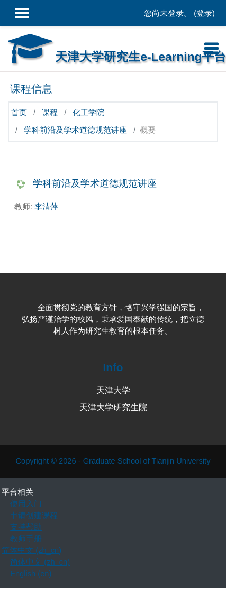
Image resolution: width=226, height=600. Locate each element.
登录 (204, 13)
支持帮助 (26, 527)
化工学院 (88, 112)
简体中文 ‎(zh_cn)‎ (31, 550)
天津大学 (113, 390)
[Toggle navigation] (211, 49)
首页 (19, 112)
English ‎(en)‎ (30, 573)
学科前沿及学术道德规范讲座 (75, 130)
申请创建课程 (34, 515)
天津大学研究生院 (113, 407)
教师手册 (26, 538)
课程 (50, 112)
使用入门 (26, 504)
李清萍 (46, 206)
